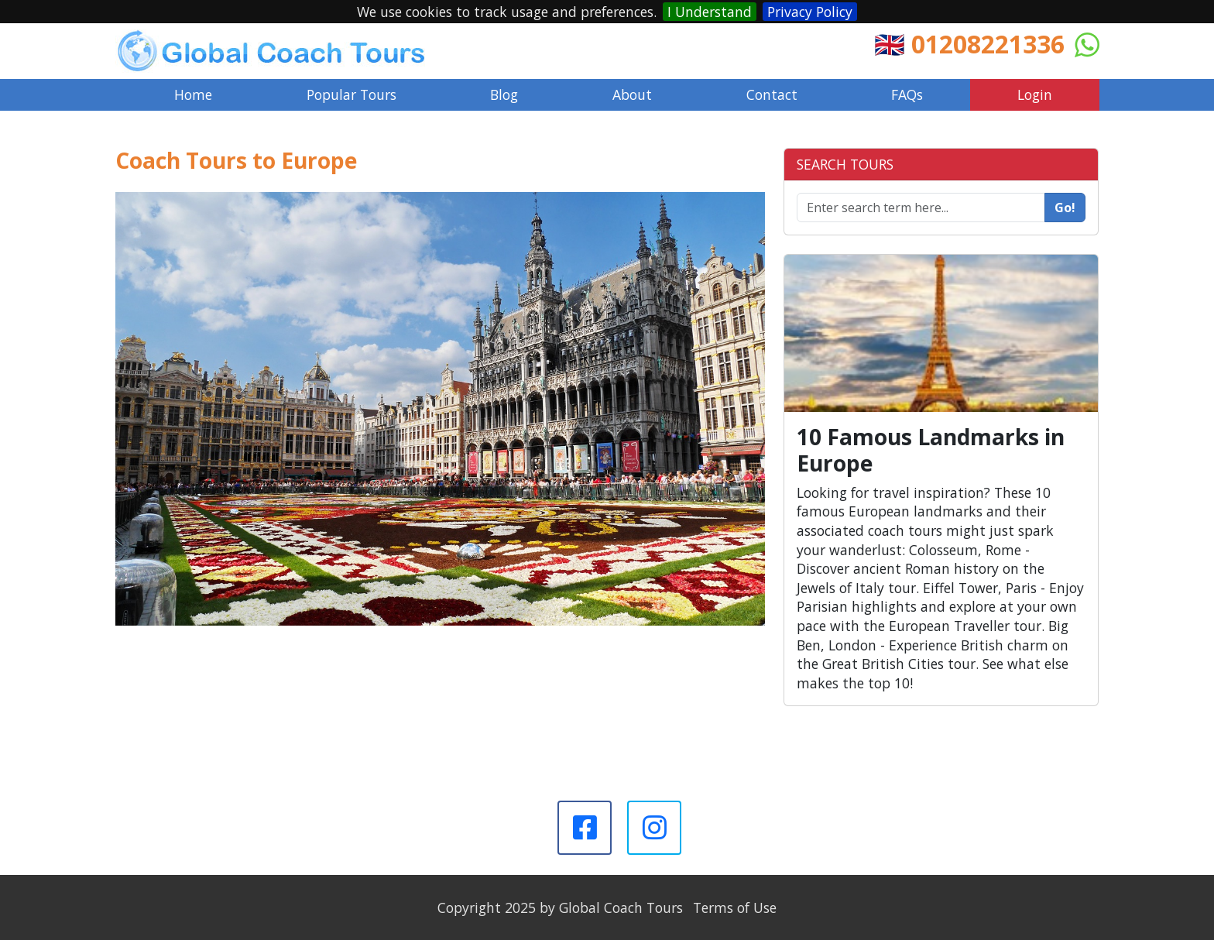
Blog (504, 94)
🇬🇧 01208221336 (969, 43)
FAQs (907, 94)
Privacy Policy (809, 11)
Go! (1065, 207)
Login (1034, 94)
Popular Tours (351, 94)
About (632, 94)
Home (193, 94)
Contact (771, 94)
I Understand (709, 11)
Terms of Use (735, 907)
